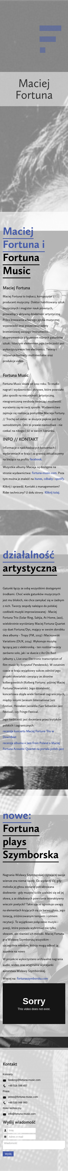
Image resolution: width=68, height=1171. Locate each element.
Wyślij (8, 1153)
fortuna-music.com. (44, 473)
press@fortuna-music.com (23, 1096)
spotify (59, 479)
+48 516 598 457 (17, 1085)
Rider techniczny (12, 1108)
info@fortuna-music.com (22, 1113)
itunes (38, 479)
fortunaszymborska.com (32, 978)
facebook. (36, 459)
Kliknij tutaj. (52, 492)
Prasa (6, 1091)
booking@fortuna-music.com (24, 1079)
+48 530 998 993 (17, 1102)
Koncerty (8, 1074)
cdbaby (48, 479)
